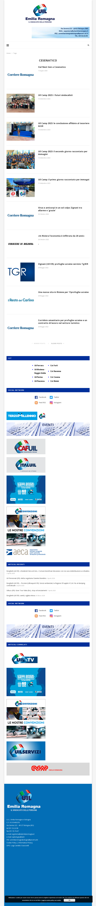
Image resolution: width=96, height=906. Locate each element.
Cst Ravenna (55, 371)
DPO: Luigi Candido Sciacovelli (18, 845)
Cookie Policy (11, 843)
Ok (69, 900)
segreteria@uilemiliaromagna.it (23, 834)
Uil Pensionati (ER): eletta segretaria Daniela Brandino (26, 578)
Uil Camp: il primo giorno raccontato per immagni (63, 179)
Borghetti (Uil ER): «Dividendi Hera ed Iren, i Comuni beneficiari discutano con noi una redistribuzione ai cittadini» (48, 571)
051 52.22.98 (13, 828)
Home (9, 53)
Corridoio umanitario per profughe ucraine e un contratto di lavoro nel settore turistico (62, 321)
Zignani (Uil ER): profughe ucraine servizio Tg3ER (63, 264)
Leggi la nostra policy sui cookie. (51, 900)
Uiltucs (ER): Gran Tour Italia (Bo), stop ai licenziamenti (27, 590)
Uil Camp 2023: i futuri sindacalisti (55, 95)
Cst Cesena (55, 377)
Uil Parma (38, 377)
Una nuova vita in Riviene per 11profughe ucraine (63, 292)
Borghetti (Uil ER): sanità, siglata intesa (21, 595)
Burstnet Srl (51, 903)
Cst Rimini (54, 381)
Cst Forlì (54, 365)
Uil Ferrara (38, 365)
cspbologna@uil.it (18, 837)
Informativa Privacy (25, 843)
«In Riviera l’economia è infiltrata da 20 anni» (61, 235)
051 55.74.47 (14, 831)
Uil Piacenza (39, 381)
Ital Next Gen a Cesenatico (52, 67)
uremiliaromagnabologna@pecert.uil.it (24, 840)
